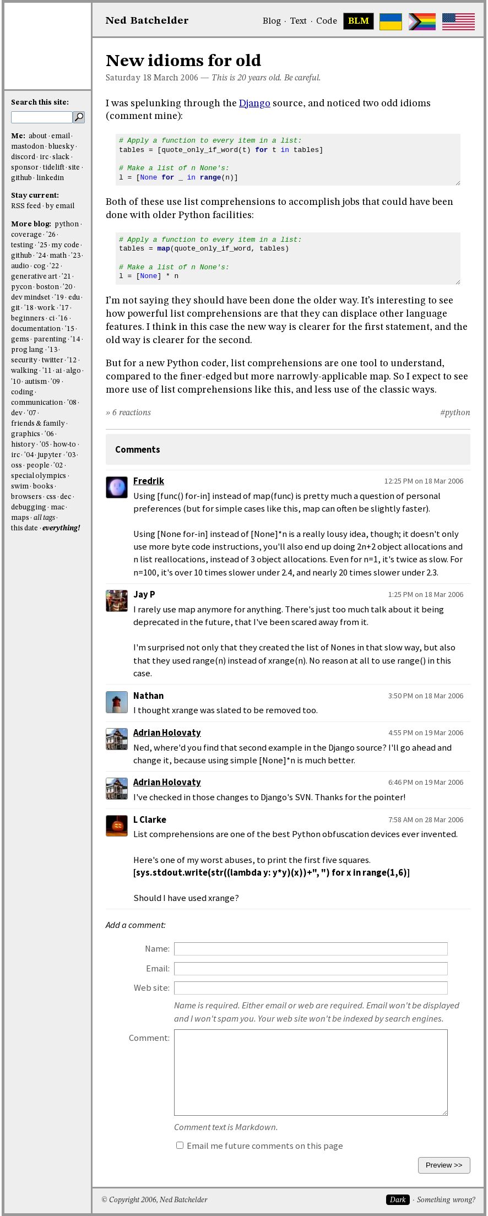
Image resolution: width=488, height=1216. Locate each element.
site (74, 167)
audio (20, 266)
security (24, 360)
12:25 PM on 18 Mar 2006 (423, 481)
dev (17, 413)
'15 (69, 329)
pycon (21, 287)
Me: (19, 136)
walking (24, 370)
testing (22, 245)
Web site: (152, 988)
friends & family (38, 423)
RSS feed (26, 206)
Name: (157, 948)
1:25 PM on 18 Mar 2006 (425, 594)
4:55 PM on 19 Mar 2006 (425, 732)
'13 (52, 350)
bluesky (61, 146)
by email (60, 206)
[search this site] (42, 117)
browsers (26, 497)
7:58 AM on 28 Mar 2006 (425, 819)
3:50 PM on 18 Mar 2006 (425, 696)
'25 (42, 245)
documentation (36, 329)
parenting (50, 339)
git (15, 308)
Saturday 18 (128, 78)
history (23, 444)
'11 (47, 370)
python (67, 224)
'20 (67, 287)
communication (37, 402)
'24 (41, 255)
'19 (59, 297)
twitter (52, 360)
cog (40, 266)
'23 (75, 255)
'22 (54, 266)
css (51, 497)
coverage (26, 234)
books (43, 486)
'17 (64, 308)
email (60, 136)
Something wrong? (446, 1200)
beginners (28, 318)
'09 (55, 382)
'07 (31, 413)
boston (47, 287)
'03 (70, 455)
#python (455, 413)
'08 (72, 402)
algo (73, 370)
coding (22, 392)
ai (59, 370)
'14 (75, 339)
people (38, 465)
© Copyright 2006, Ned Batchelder (154, 1200)
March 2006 (176, 78)
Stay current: (35, 195)
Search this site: (40, 102)
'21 (66, 276)
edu (74, 297)
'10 (15, 382)
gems (20, 339)
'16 (63, 318)
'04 (29, 455)
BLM (358, 21)
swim (20, 486)
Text (298, 21)
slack (60, 157)
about (38, 136)
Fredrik (148, 481)
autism (36, 382)
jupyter (49, 455)
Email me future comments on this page (259, 1146)
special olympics (38, 476)
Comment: (149, 1038)
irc (44, 157)
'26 (51, 234)
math (58, 255)
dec (65, 497)
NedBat (147, 20)
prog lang (27, 350)
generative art (34, 276)
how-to (64, 444)
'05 (44, 444)
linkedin (50, 178)
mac (57, 507)
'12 (72, 360)
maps (20, 518)
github (21, 178)
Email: (158, 968)
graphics (25, 434)
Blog (272, 21)
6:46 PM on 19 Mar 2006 (425, 782)
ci (52, 318)
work (46, 308)
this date (24, 528)
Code (326, 21)
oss (16, 465)
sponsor (25, 167)
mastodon (27, 146)
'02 (58, 465)
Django (254, 103)
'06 (49, 434)
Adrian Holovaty (167, 733)
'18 (29, 308)
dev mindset (30, 297)
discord (23, 157)
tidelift (53, 167)
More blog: (32, 224)
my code (65, 245)
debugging (28, 507)
